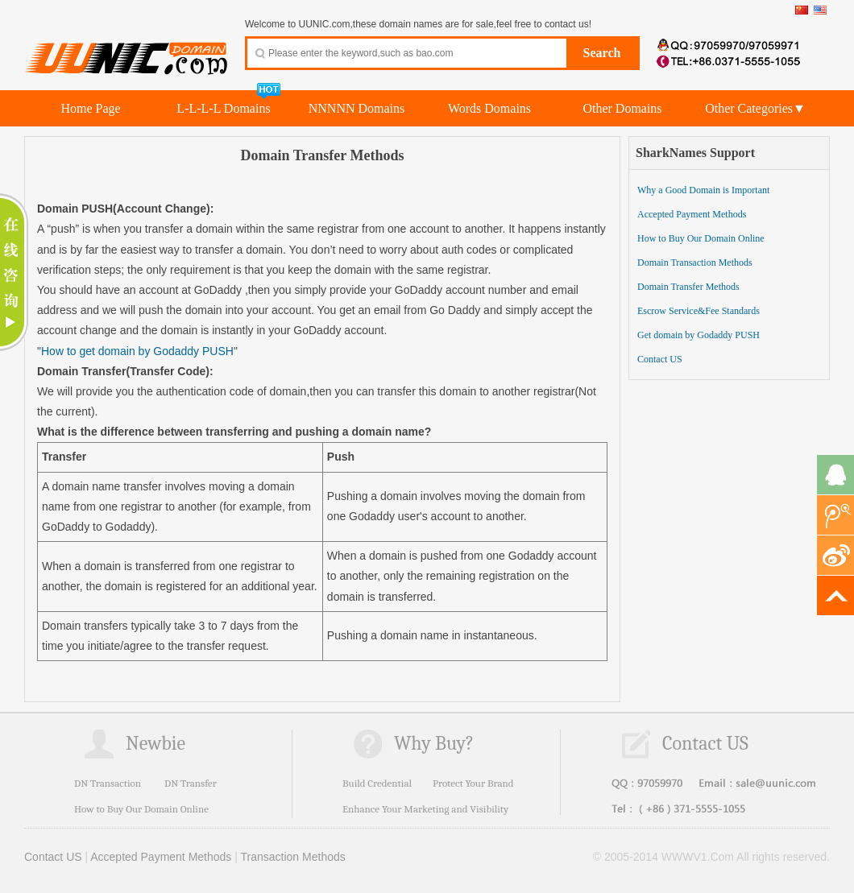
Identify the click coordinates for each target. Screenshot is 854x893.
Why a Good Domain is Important (703, 190)
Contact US (659, 359)
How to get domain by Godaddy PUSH (137, 351)
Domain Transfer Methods (688, 286)
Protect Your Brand (473, 783)
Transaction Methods (293, 856)
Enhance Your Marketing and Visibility (425, 809)
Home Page (90, 108)
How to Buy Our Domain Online (701, 238)
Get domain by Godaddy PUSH (698, 335)
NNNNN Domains (357, 108)
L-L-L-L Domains (223, 108)
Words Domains (489, 108)
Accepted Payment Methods (691, 214)
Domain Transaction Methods (694, 262)
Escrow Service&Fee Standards (698, 310)
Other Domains (621, 108)
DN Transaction (107, 783)
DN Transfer (190, 783)
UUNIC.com (126, 49)
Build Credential (377, 783)
